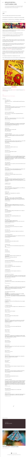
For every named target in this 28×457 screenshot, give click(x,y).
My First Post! (8, 423)
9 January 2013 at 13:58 (7, 367)
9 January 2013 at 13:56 (7, 342)
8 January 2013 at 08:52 (7, 137)
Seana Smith (6, 122)
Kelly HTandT (7, 219)
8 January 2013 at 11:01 (7, 175)
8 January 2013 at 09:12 (7, 143)
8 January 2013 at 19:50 (7, 258)
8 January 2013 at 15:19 (7, 212)
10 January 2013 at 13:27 (7, 390)
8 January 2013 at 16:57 (7, 242)
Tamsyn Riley (7, 145)
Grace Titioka (6, 254)
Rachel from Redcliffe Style (9, 112)
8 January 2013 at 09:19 (7, 152)
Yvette (6, 177)
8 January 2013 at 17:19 (7, 247)
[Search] (25, 2)
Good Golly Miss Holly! (8, 234)
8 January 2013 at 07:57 (7, 114)
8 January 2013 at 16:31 (7, 237)
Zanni (5, 249)
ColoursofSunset (7, 139)
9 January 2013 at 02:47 (7, 283)
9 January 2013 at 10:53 (7, 307)
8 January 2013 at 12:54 (7, 189)
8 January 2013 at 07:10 (7, 103)
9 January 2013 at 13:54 (7, 327)
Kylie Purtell (6, 314)
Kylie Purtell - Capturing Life (11, 3)
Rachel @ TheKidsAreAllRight (9, 260)
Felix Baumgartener (9, 49)
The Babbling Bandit (8, 305)
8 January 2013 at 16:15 (7, 227)
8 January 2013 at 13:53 (7, 194)
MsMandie (6, 128)
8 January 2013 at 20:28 (8, 267)
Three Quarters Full (7, 280)
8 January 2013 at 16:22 (7, 232)
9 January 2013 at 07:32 (7, 289)
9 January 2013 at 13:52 (7, 312)
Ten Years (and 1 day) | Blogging (10, 446)
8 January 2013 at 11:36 (7, 184)
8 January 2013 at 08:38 (8, 131)
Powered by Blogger (14, 453)
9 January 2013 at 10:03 (7, 297)
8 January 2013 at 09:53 (7, 165)
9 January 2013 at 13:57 (7, 352)
